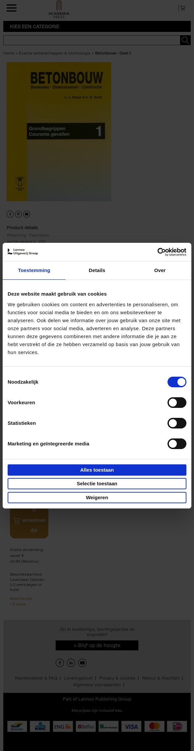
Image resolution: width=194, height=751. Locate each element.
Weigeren (97, 497)
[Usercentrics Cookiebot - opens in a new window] (157, 252)
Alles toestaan (97, 470)
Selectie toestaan (97, 483)
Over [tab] (160, 270)
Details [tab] (97, 270)
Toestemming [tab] (34, 270)
